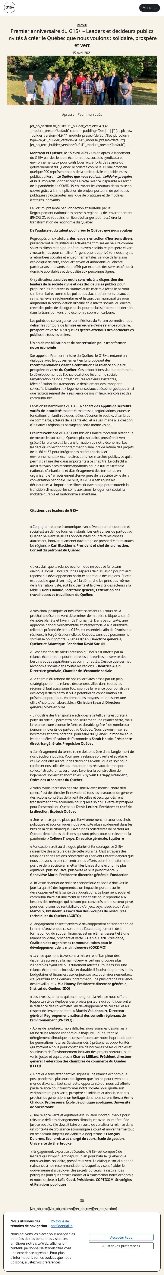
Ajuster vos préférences (121, 1246)
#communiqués (90, 114)
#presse (68, 114)
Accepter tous (121, 1237)
